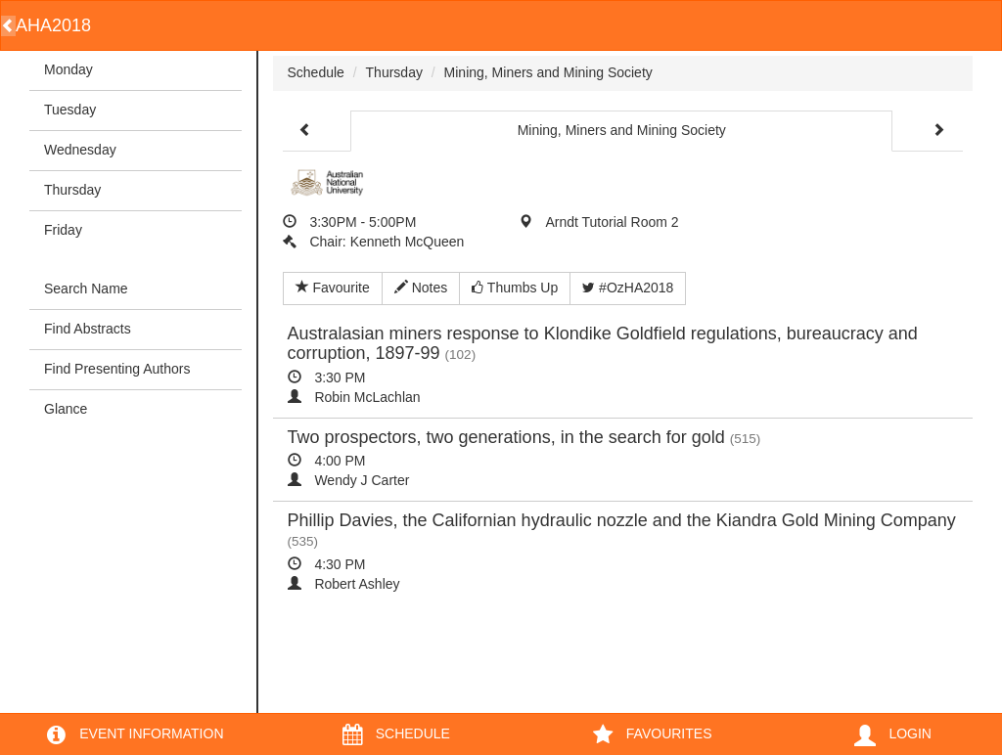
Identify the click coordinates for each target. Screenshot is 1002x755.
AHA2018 (53, 25)
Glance (65, 409)
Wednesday (80, 149)
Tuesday (70, 109)
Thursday (72, 190)
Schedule (316, 72)
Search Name (86, 288)
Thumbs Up (515, 287)
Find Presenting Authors (117, 369)
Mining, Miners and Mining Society (548, 72)
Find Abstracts (87, 328)
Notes (420, 287)
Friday (63, 230)
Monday (68, 69)
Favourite (333, 287)
